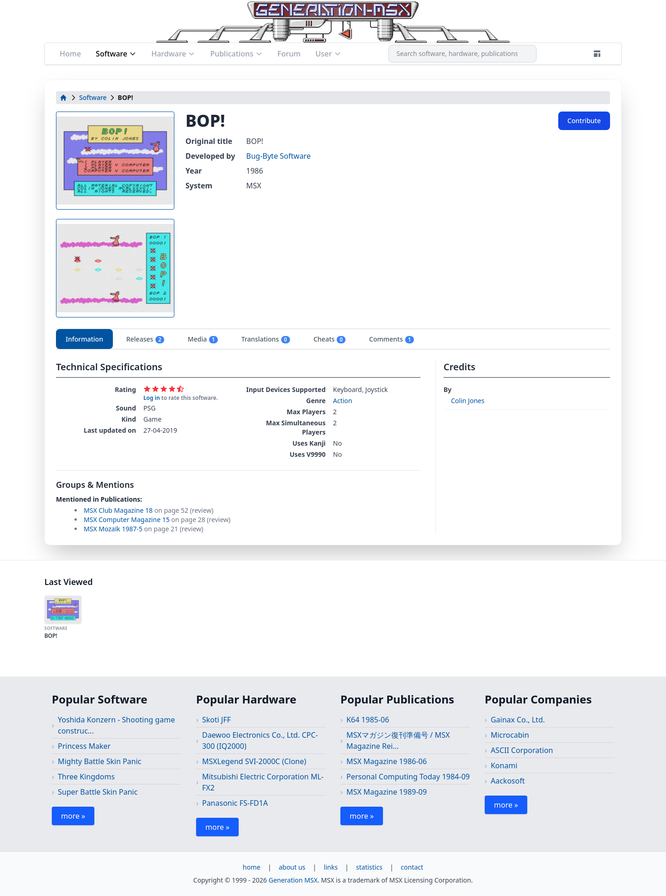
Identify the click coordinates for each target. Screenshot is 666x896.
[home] (63, 97)
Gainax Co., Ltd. (518, 720)
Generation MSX (293, 880)
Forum (289, 54)
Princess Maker (84, 746)
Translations (265, 339)
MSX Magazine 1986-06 (386, 761)
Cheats (330, 339)
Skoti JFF (216, 720)
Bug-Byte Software (278, 156)
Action (342, 400)
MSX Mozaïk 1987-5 (113, 528)
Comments (391, 339)
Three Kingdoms (86, 777)
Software (116, 54)
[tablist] (333, 339)
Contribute (584, 120)
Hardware (173, 54)
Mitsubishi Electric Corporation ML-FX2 (263, 782)
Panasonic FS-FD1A (235, 803)
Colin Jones (467, 400)
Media (203, 339)
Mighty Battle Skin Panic (100, 761)
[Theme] (597, 53)
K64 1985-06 (367, 720)
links (331, 867)
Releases (145, 339)
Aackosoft (508, 781)
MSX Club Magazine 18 (118, 510)
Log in (151, 398)
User (328, 54)
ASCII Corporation (522, 750)
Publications (236, 54)
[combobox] (462, 53)
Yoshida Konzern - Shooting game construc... (116, 725)
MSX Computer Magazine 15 (127, 519)
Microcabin (510, 735)
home (251, 867)
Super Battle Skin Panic (97, 792)
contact (412, 867)
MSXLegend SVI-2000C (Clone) (254, 761)
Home (70, 54)
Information (84, 339)
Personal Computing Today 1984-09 (408, 777)
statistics (369, 867)
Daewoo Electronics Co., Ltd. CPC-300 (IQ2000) (260, 740)
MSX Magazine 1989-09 (386, 792)
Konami (504, 765)
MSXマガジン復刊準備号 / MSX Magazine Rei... (398, 740)
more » (73, 816)
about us (292, 867)
